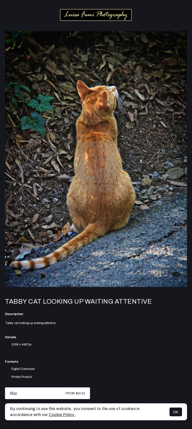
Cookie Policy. (62, 415)
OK (175, 412)
